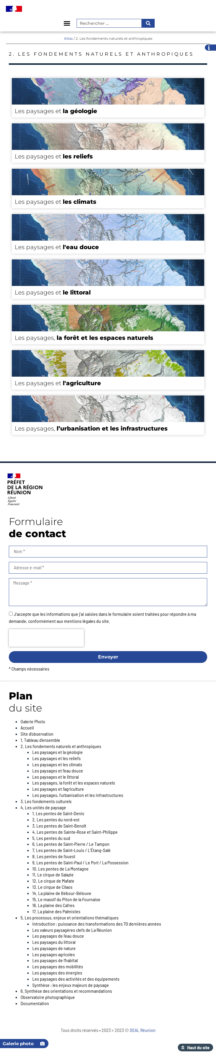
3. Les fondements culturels (46, 801)
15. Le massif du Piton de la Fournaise (66, 899)
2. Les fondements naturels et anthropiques (61, 746)
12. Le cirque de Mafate (53, 880)
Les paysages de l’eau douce (58, 936)
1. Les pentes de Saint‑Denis (58, 813)
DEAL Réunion (143, 1030)
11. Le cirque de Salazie (53, 874)
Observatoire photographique (48, 997)
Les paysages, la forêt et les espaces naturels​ (73, 782)
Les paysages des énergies (57, 972)
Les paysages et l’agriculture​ (58, 789)
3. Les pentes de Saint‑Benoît (59, 825)
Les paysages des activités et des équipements (75, 979)
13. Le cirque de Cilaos (52, 887)
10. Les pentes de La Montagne (60, 868)
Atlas (68, 38)
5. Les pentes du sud (51, 838)
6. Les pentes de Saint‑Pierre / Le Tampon (70, 844)
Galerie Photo (33, 721)
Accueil (27, 727)
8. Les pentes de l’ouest (53, 856)
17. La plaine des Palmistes (56, 911)
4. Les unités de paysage (43, 807)
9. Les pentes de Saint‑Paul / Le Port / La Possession (80, 862)
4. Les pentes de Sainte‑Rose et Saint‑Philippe (75, 832)
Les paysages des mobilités (57, 966)
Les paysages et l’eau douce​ (57, 770)
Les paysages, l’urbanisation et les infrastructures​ (77, 795)
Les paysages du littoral (53, 942)
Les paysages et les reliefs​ (56, 758)
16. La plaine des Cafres (53, 905)
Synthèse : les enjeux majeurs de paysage (70, 985)
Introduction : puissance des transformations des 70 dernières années (96, 923)
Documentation (35, 1003)
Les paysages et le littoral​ (55, 777)
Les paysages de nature (54, 948)
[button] (67, 23)
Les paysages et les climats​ (57, 764)
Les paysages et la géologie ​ (58, 752)
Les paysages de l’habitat (55, 960)
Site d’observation (37, 734)
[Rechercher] (147, 23)
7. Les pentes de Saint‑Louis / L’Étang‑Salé (71, 850)
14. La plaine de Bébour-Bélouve (61, 893)
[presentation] (46, 638)
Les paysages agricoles (53, 954)
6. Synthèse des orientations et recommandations (66, 991)
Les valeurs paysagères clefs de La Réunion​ (72, 930)
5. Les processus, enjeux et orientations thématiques (70, 917)
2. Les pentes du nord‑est (56, 819)
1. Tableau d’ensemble (40, 740)
